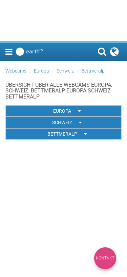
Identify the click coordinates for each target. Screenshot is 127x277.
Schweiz (65, 71)
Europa (41, 71)
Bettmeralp (93, 71)
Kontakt (105, 258)
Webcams (15, 71)
